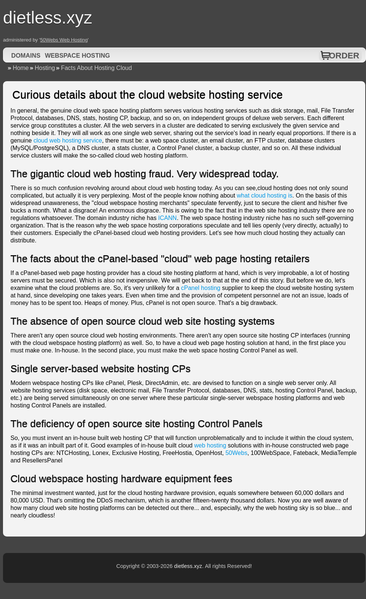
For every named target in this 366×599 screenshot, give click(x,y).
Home (21, 68)
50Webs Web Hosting (64, 40)
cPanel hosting (200, 288)
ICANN (167, 218)
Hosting (45, 68)
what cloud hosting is (265, 195)
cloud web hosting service (67, 140)
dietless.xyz (188, 566)
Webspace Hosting (77, 55)
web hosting (210, 445)
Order (344, 55)
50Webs (236, 453)
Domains (25, 55)
